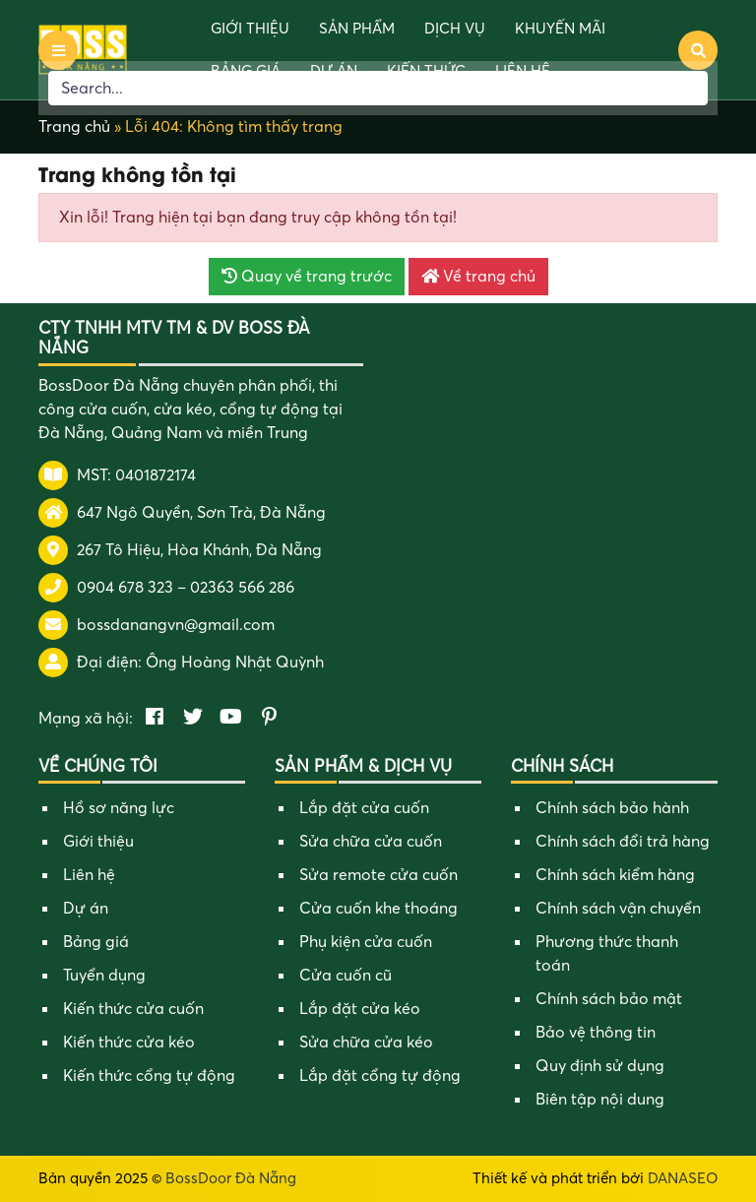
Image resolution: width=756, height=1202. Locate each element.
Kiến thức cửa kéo (129, 1042)
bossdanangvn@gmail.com (176, 625)
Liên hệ (89, 875)
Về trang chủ (478, 276)
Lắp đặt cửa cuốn (364, 808)
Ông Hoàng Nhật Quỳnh (235, 662)
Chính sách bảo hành (612, 808)
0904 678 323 (125, 588)
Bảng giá (96, 942)
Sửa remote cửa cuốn (378, 875)
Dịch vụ (454, 28)
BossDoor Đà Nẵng (230, 1178)
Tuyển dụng (104, 975)
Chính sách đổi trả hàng (623, 842)
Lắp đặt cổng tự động (380, 1076)
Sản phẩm (357, 28)
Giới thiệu (250, 28)
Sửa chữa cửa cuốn (370, 842)
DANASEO (683, 1178)
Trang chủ (74, 127)
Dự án (85, 908)
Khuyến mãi (560, 28)
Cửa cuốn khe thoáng (378, 908)
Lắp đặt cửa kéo (359, 1009)
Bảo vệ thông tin (596, 1033)
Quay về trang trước (306, 276)
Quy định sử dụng (600, 1066)
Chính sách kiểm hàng (615, 875)
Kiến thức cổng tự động (149, 1076)
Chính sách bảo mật (609, 999)
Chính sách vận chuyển (618, 908)
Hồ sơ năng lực (118, 808)
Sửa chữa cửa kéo (366, 1042)
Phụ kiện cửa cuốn (365, 942)
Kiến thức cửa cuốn (133, 1009)
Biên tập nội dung (600, 1099)
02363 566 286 (242, 588)
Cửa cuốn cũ (345, 975)
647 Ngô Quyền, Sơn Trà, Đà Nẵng (201, 513)
